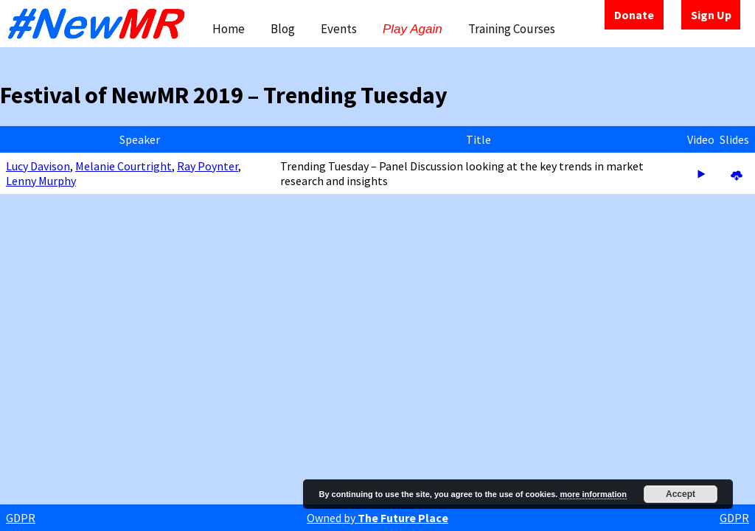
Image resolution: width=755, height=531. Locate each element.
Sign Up (711, 14)
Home (228, 29)
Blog (283, 29)
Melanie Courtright (123, 166)
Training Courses (511, 29)
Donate (634, 14)
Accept (680, 494)
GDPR (20, 517)
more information (593, 494)
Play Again (412, 29)
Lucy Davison (38, 166)
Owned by (377, 517)
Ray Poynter (207, 166)
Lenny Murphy (41, 180)
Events (339, 29)
